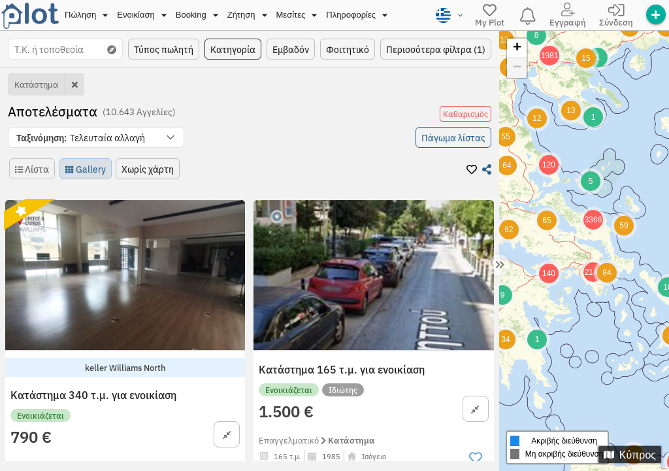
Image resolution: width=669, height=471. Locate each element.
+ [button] (517, 48)
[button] (96, 137)
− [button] (517, 68)
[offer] (656, 14)
